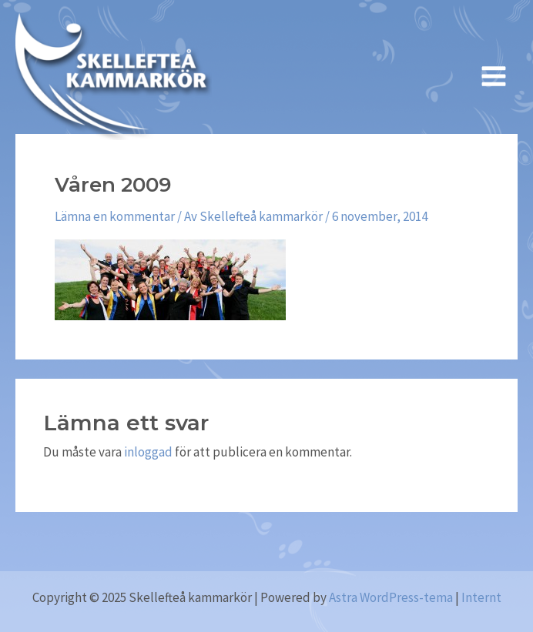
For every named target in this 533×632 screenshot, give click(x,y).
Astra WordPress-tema (391, 597)
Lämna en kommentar (115, 216)
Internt (481, 597)
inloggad (148, 451)
